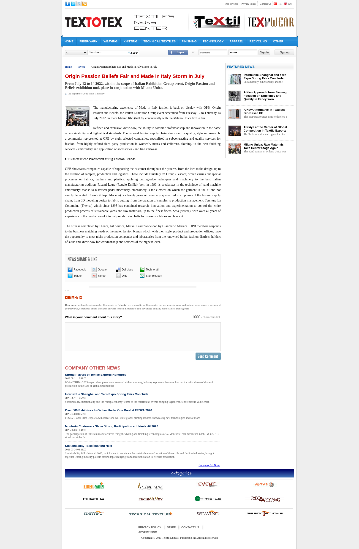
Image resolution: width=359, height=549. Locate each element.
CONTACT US (190, 527)
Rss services (232, 3)
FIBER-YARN (88, 41)
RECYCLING (258, 41)
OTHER (278, 41)
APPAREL (237, 41)
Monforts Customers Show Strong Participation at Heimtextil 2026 (142, 432)
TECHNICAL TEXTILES (160, 41)
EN (290, 3)
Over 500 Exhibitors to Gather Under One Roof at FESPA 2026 (142, 414)
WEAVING (110, 41)
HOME (69, 41)
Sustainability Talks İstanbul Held (142, 451)
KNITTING (130, 41)
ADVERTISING (147, 532)
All (67, 52)
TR (279, 3)
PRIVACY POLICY (149, 527)
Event (81, 66)
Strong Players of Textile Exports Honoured (142, 380)
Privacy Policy (249, 3)
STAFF (171, 527)
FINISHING (189, 41)
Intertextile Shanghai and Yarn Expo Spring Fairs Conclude (142, 398)
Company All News (209, 465)
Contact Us (265, 3)
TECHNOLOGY (213, 41)
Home (68, 66)
